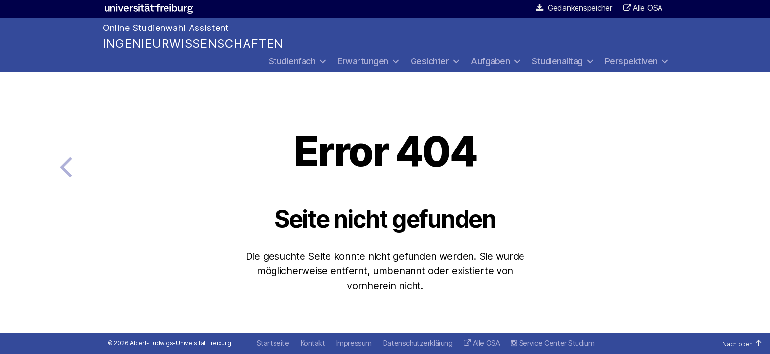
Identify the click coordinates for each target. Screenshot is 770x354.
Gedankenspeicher (574, 8)
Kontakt (312, 343)
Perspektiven (631, 61)
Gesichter (430, 61)
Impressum (354, 343)
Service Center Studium (552, 343)
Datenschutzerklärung (418, 343)
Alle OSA (647, 8)
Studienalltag (557, 61)
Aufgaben (490, 61)
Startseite (273, 343)
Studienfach (292, 61)
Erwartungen (362, 61)
